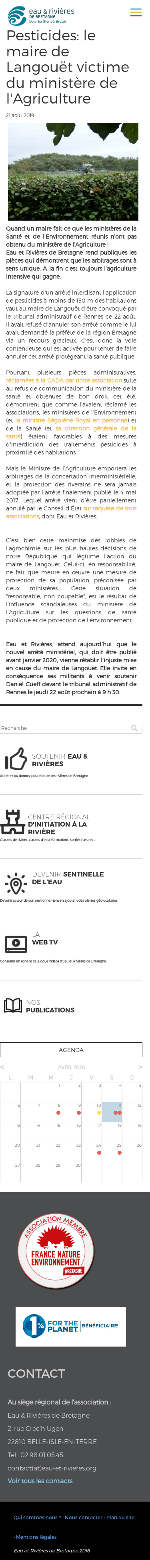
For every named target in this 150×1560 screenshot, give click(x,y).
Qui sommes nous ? (37, 1517)
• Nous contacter (82, 1517)
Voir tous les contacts (40, 1480)
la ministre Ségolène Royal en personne (71, 420)
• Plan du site (119, 1517)
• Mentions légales (35, 1537)
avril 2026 (71, 1067)
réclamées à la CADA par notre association (64, 380)
